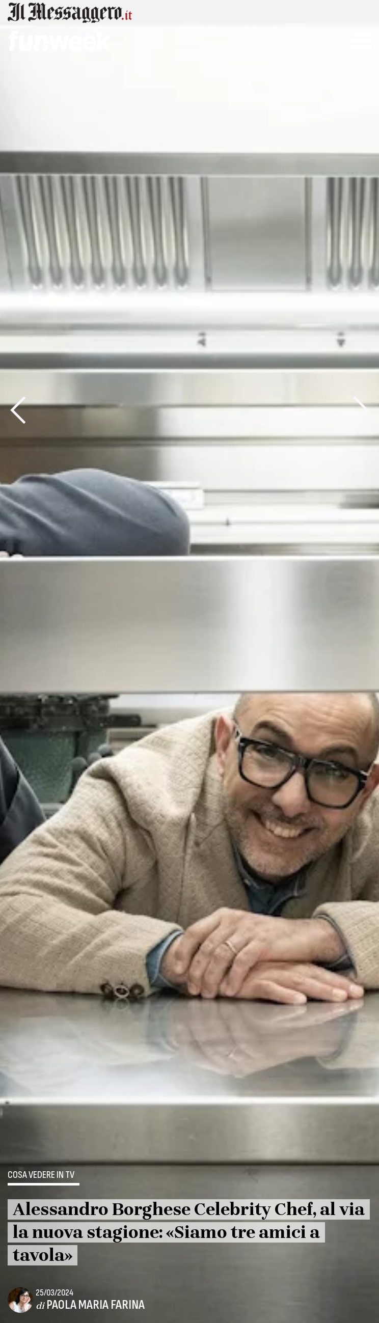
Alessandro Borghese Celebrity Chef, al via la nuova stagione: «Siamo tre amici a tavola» (189, 1232)
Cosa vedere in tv (41, 1175)
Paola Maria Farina (95, 1305)
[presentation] (17, 410)
